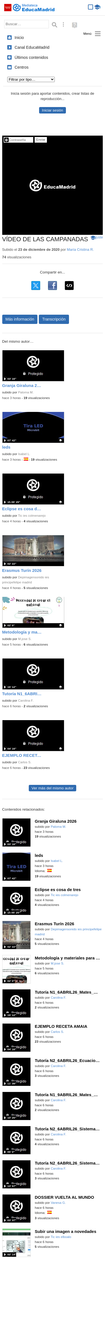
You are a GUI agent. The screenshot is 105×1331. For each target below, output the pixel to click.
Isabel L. (24, 454)
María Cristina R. (80, 249)
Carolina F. (26, 700)
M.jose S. (25, 639)
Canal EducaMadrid (32, 47)
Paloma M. (26, 392)
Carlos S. (24, 762)
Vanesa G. (58, 1202)
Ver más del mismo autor (52, 788)
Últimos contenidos (31, 57)
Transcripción (54, 319)
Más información (20, 319)
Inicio (19, 37)
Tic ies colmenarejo (32, 515)
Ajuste (98, 237)
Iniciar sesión (52, 110)
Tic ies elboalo (61, 1237)
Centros (21, 67)
